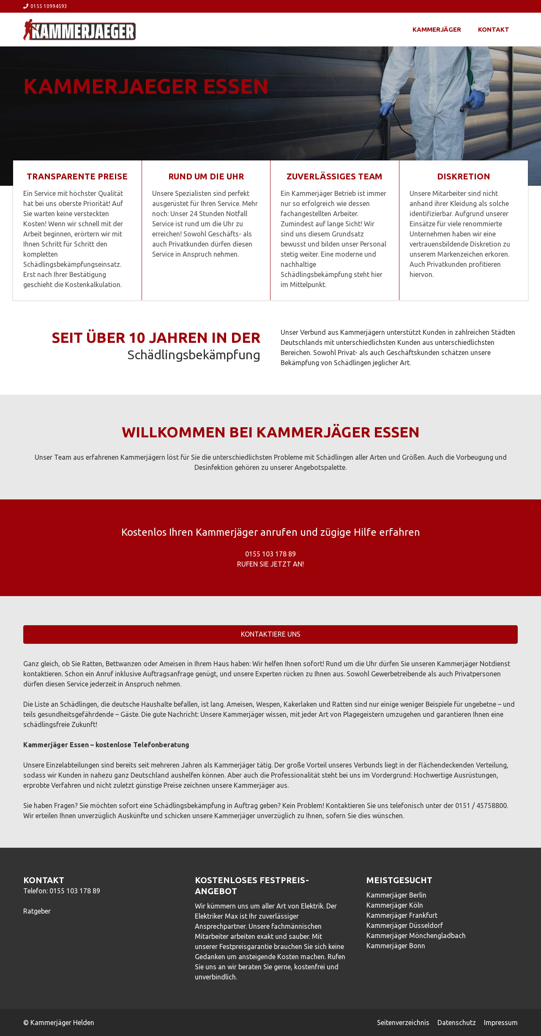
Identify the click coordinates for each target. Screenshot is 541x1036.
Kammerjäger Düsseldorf (404, 925)
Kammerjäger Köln (394, 905)
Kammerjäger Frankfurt (401, 915)
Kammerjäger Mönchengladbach (416, 935)
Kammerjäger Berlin (396, 895)
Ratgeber (37, 911)
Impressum (501, 1022)
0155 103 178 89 (74, 891)
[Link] (79, 29)
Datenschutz (456, 1022)
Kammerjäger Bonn (395, 945)
